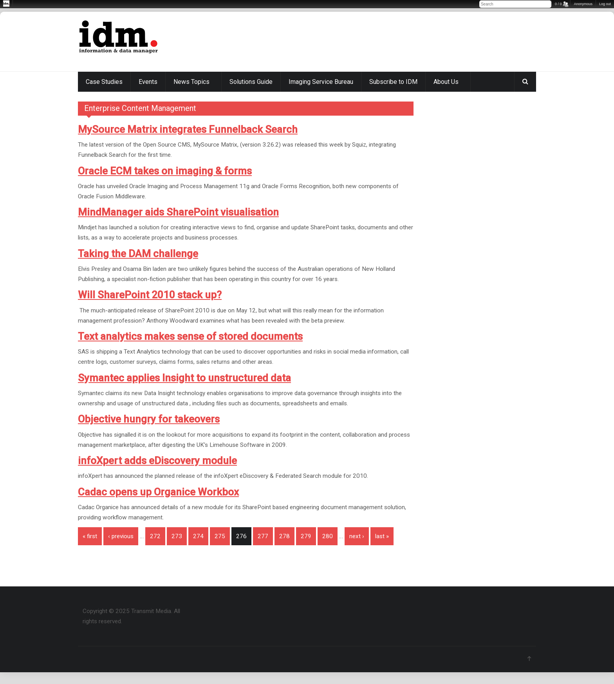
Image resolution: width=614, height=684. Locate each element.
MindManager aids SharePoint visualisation (178, 212)
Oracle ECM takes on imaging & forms (165, 171)
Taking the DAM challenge (138, 253)
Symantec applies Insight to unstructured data (184, 378)
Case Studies (104, 81)
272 (155, 536)
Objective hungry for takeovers (149, 419)
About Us (446, 81)
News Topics (191, 81)
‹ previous (121, 536)
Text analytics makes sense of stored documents (190, 336)
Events (148, 81)
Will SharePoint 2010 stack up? (150, 295)
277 (263, 536)
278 (284, 536)
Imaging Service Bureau (321, 81)
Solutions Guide (251, 81)
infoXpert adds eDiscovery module (157, 460)
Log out (605, 4)
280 (327, 536)
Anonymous (583, 4)
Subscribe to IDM (393, 81)
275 (220, 536)
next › (356, 536)
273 (177, 536)
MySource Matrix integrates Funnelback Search (188, 129)
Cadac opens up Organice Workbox (158, 492)
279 (306, 536)
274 (198, 536)
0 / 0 (558, 4)
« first (90, 536)
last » (382, 536)
